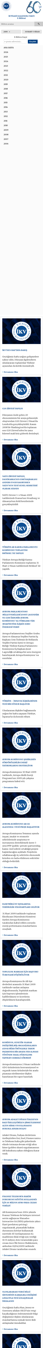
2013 (6, 112)
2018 (6, 89)
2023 (6, 66)
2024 (6, 61)
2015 (6, 102)
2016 (6, 98)
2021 (6, 75)
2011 (5, 121)
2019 (6, 84)
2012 (6, 116)
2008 (6, 134)
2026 (6, 52)
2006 (6, 144)
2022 (6, 70)
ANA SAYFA (9, 47)
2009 (6, 32)
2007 (6, 139)
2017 (6, 93)
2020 (6, 79)
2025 (6, 57)
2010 (6, 125)
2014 (6, 107)
